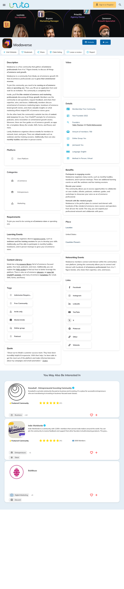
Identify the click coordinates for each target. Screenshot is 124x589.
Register (110, 5)
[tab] (91, 228)
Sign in (102, 5)
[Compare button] (97, 415)
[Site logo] (19, 5)
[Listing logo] (7, 43)
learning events (39, 239)
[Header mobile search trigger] (120, 4)
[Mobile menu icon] (4, 5)
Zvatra (45, 361)
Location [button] (69, 227)
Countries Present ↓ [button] (73, 242)
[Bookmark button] (92, 415)
